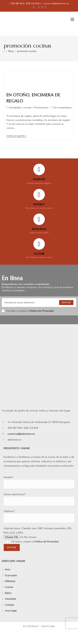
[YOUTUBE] (39, 244)
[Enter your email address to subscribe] (39, 302)
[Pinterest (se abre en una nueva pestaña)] (39, 7)
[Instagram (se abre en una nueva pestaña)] (42, 7)
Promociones (41, 107)
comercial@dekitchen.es (56, 3)
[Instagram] (39, 219)
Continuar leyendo (16, 136)
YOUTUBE (39, 253)
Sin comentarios (63, 107)
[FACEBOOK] (39, 169)
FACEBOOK (39, 179)
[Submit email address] (66, 302)
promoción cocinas (27, 51)
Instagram (39, 229)
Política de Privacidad (41, 311)
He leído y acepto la (27, 311)
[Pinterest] (39, 194)
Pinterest (39, 204)
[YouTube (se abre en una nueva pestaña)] (45, 7)
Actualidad (14, 107)
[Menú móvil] (72, 19)
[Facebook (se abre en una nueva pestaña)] (33, 7)
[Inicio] (4, 51)
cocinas (27, 107)
